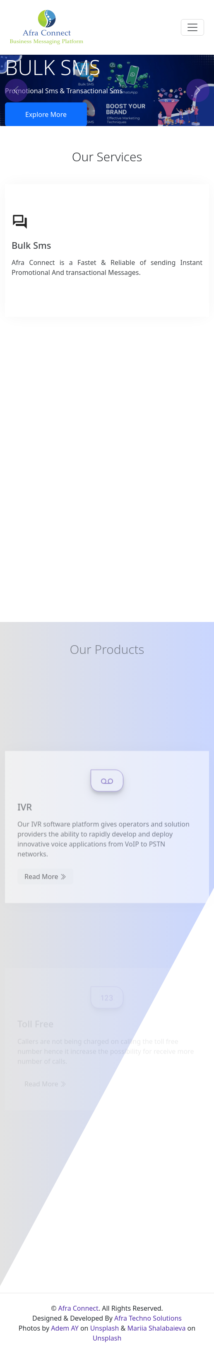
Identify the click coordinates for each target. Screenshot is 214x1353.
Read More (45, 926)
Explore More (46, 114)
